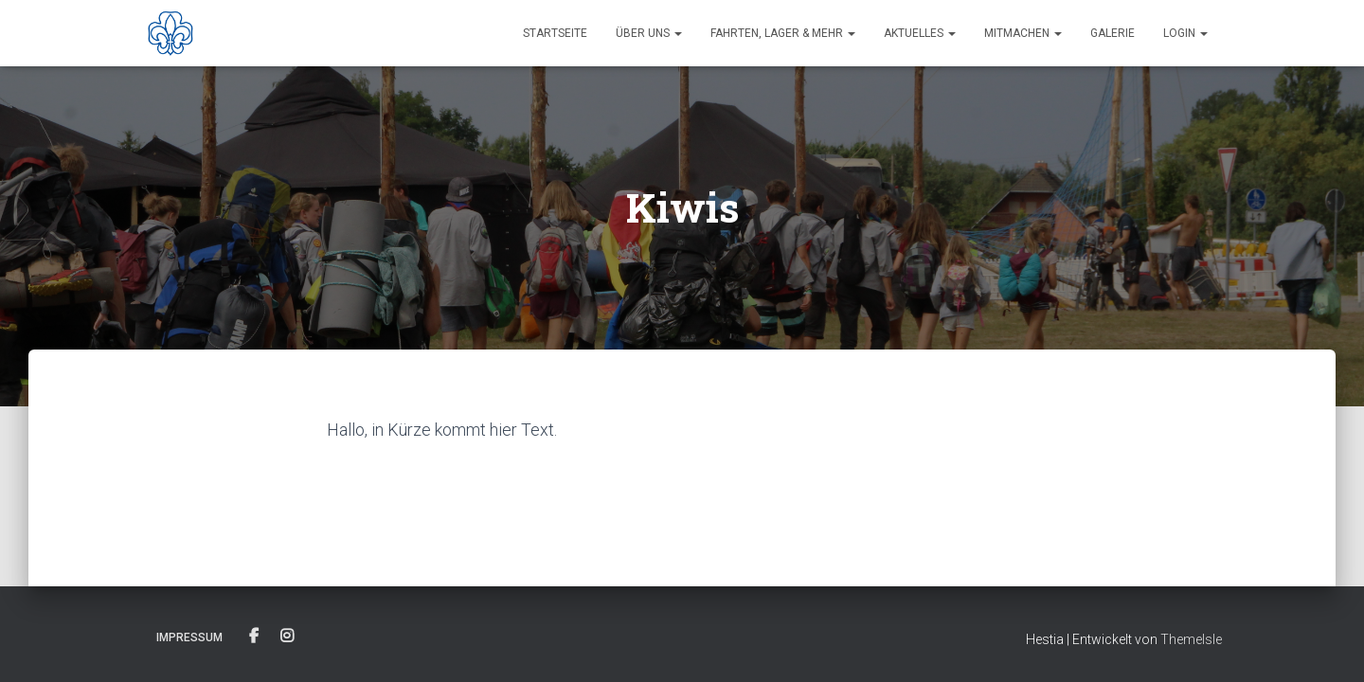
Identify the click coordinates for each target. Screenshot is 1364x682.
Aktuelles (920, 33)
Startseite (555, 33)
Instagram (287, 636)
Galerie (1112, 33)
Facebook (254, 636)
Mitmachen (1023, 33)
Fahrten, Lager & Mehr (782, 33)
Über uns (649, 33)
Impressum (189, 637)
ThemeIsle (1191, 639)
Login (1185, 33)
